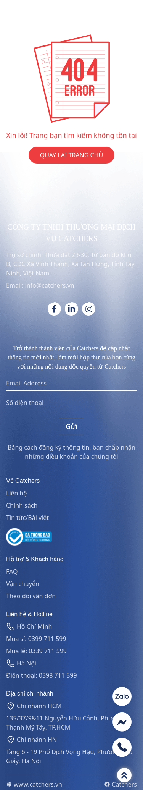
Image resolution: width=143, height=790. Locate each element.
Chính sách (21, 505)
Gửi (71, 426)
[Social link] (54, 309)
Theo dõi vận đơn (31, 596)
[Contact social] (122, 696)
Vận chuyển (22, 584)
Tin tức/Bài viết (27, 517)
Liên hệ (16, 493)
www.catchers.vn (34, 784)
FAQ (12, 571)
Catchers (120, 784)
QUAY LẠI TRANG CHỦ (71, 155)
